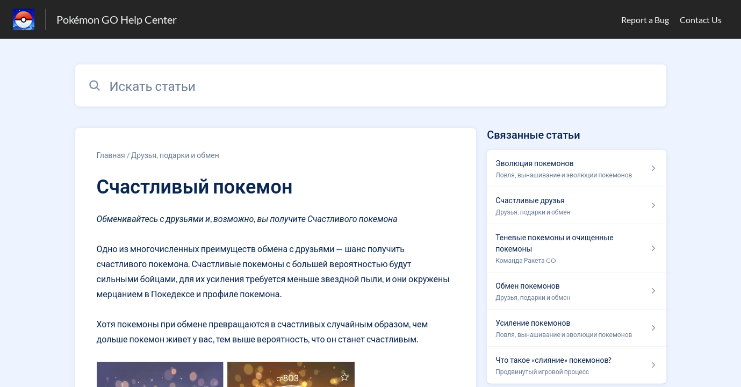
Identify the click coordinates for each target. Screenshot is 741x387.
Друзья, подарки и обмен (175, 155)
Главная (111, 155)
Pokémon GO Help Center (116, 19)
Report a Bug (645, 20)
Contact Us (701, 20)
